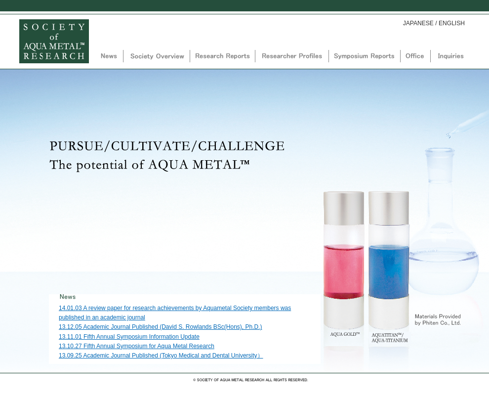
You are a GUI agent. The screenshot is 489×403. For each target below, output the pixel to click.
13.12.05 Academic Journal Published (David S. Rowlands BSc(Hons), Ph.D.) (160, 326)
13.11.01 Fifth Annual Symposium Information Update (129, 336)
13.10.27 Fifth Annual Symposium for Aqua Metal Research (136, 346)
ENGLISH (452, 23)
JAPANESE (418, 23)
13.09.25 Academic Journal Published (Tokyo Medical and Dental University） (161, 355)
